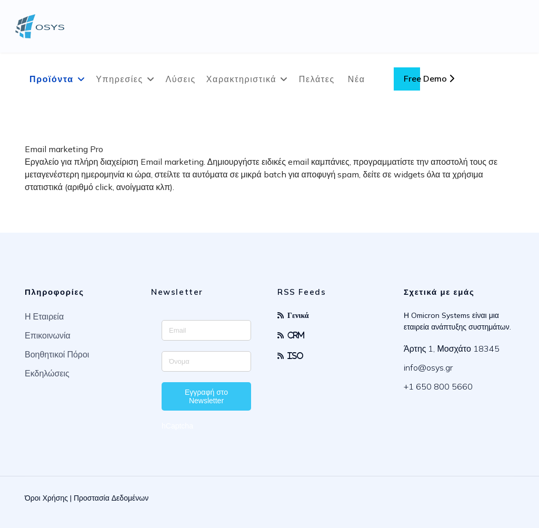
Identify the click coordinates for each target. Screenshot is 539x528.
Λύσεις (180, 79)
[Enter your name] (206, 361)
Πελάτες (317, 79)
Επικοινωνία (48, 335)
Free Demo (429, 78)
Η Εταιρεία (44, 316)
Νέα (356, 79)
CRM (296, 335)
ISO (295, 356)
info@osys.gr (428, 367)
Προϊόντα (51, 79)
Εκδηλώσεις (47, 373)
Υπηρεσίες (119, 79)
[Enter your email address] (206, 330)
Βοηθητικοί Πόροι (57, 354)
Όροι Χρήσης (46, 498)
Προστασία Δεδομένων (111, 498)
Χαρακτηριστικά (241, 79)
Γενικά (298, 315)
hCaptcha (177, 426)
